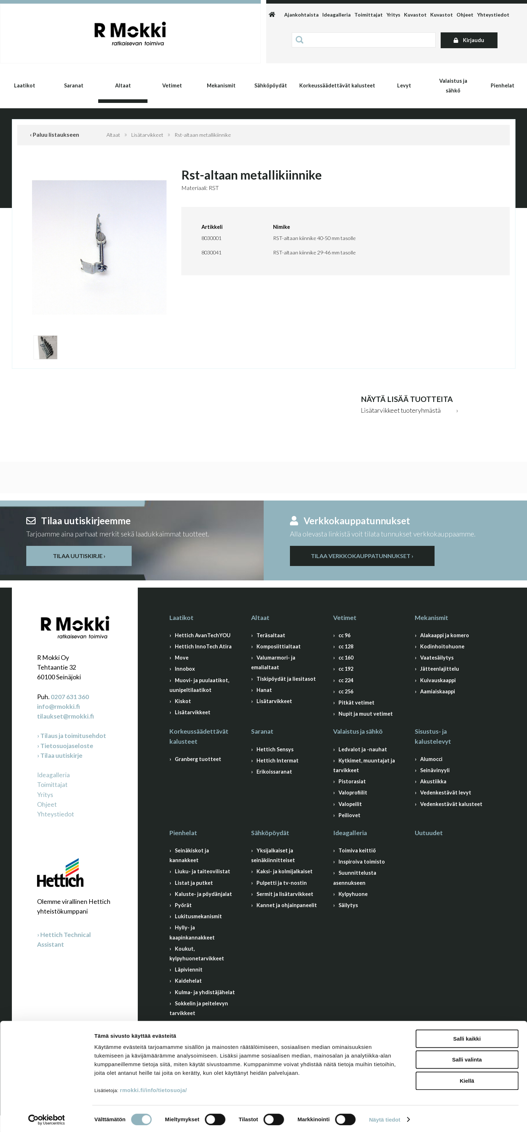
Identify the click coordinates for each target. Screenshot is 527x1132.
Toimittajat (368, 15)
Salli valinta (467, 1058)
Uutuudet (429, 833)
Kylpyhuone (353, 894)
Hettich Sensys (275, 749)
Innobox (185, 669)
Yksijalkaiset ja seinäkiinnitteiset (273, 855)
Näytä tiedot (384, 1118)
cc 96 (344, 635)
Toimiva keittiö (357, 850)
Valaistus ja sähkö (453, 86)
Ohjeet (464, 15)
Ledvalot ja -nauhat (363, 749)
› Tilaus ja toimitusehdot (71, 735)
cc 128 (346, 646)
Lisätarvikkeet (147, 135)
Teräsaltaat (270, 635)
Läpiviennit (189, 969)
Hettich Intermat (277, 760)
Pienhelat (502, 85)
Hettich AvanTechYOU (203, 635)
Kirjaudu (469, 40)
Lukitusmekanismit (198, 916)
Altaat (123, 85)
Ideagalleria (336, 15)
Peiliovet (349, 815)
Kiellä (467, 1079)
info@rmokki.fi (58, 706)
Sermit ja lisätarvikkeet (284, 894)
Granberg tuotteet (198, 759)
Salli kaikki (467, 1037)
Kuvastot (415, 15)
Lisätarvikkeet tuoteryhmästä (401, 410)
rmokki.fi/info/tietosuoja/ (153, 1088)
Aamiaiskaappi (437, 691)
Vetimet (172, 85)
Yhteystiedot (493, 15)
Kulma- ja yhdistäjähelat (205, 992)
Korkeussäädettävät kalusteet (337, 85)
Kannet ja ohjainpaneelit (286, 905)
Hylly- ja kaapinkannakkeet (192, 932)
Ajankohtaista (301, 15)
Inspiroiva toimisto (362, 862)
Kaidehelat (188, 981)
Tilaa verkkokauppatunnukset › (362, 555)
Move (181, 658)
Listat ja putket (194, 883)
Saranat (73, 85)
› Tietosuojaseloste (65, 746)
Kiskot (183, 701)
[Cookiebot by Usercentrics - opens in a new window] (46, 1118)
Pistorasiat (352, 781)
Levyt (404, 85)
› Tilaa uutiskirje (59, 755)
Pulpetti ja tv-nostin (281, 883)
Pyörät (183, 905)
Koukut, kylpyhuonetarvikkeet (196, 953)
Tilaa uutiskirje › (79, 555)
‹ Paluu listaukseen (54, 134)
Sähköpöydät (270, 85)
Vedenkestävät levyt (445, 792)
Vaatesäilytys (437, 658)
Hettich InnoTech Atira (203, 646)
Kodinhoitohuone (442, 646)
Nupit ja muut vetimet (366, 714)
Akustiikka (433, 781)
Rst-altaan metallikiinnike (202, 135)
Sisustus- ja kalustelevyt (433, 736)
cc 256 (346, 691)
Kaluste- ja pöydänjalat (203, 894)
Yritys (393, 15)
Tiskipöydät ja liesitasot (286, 679)
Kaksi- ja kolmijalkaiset (284, 871)
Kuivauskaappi (438, 680)
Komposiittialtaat (278, 646)
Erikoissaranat (274, 772)
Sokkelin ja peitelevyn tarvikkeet (198, 1008)
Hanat (264, 690)
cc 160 (346, 658)
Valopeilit (350, 804)
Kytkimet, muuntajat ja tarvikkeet (364, 765)
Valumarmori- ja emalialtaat (273, 662)
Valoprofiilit (353, 792)
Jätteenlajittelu (439, 669)
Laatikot (24, 85)
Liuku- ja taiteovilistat (202, 871)
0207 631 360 (70, 697)
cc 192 (346, 669)
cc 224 (346, 680)
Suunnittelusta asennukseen (354, 878)
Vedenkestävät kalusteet (451, 804)
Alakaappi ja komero (444, 635)
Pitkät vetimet (356, 702)
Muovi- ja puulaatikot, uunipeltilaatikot (199, 685)
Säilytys (348, 905)
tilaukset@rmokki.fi (65, 716)
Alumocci (431, 759)
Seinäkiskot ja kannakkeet (189, 855)
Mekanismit (221, 85)
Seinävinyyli (435, 770)
